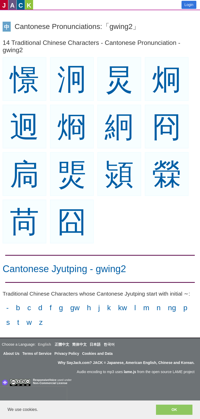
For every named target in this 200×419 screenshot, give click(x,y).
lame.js (130, 372)
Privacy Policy (66, 353)
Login (188, 5)
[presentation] (33, 395)
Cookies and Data (97, 353)
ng (172, 308)
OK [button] (174, 410)
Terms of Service (37, 353)
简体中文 (79, 344)
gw (75, 308)
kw (122, 308)
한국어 (109, 344)
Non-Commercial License (50, 383)
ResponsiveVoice (45, 379)
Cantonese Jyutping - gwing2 (64, 269)
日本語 (95, 344)
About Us (11, 353)
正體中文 (62, 344)
